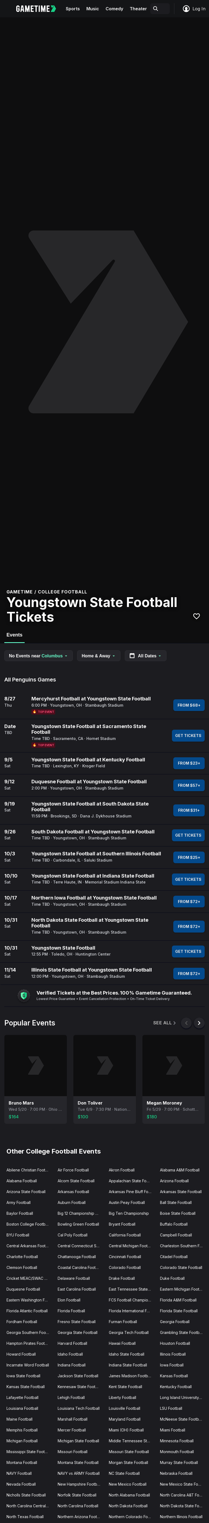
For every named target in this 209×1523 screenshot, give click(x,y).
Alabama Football (21, 1180)
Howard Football (21, 1354)
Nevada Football (21, 1484)
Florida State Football (179, 1310)
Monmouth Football (177, 1451)
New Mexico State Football (183, 1484)
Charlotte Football (22, 1256)
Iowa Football (172, 1365)
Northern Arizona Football (80, 1516)
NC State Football (124, 1473)
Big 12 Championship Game (81, 1213)
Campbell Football (176, 1235)
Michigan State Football (78, 1440)
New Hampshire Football (79, 1484)
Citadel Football (174, 1256)
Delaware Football (74, 1278)
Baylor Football (19, 1213)
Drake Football (122, 1278)
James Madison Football (130, 1375)
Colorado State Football (181, 1267)
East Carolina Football (77, 1289)
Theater (138, 8)
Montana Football (21, 1462)
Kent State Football (125, 1386)
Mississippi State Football (28, 1451)
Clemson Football (21, 1267)
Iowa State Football (23, 1375)
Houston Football (175, 1343)
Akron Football (122, 1170)
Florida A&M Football (178, 1300)
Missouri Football (72, 1451)
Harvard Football (72, 1343)
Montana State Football (78, 1462)
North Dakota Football (128, 1505)
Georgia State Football (77, 1332)
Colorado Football (125, 1267)
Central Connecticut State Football (81, 1245)
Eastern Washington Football (29, 1300)
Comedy (114, 8)
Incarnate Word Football (27, 1365)
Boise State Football (177, 1213)
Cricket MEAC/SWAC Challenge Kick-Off (29, 1278)
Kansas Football (174, 1375)
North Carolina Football (78, 1505)
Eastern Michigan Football (182, 1289)
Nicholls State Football (26, 1495)
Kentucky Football (176, 1386)
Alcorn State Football (76, 1180)
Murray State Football (179, 1462)
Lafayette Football (22, 1397)
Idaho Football (70, 1354)
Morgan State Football (128, 1462)
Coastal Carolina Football (80, 1267)
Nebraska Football (176, 1473)
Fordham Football (21, 1321)
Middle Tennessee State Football (132, 1440)
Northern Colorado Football (132, 1516)
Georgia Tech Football (129, 1332)
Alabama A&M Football (180, 1170)
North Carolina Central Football (29, 1505)
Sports (73, 8)
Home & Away (99, 656)
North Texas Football (25, 1516)
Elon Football (69, 1300)
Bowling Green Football (78, 1224)
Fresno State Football (77, 1321)
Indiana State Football (128, 1365)
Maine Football (19, 1419)
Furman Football (123, 1321)
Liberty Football (122, 1397)
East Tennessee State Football (132, 1289)
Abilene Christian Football (28, 1170)
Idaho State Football (126, 1354)
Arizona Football (174, 1180)
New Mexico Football (127, 1484)
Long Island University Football (183, 1397)
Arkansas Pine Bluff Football (132, 1191)
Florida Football (71, 1310)
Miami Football (172, 1430)
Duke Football (172, 1278)
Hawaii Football (122, 1343)
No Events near (38, 655)
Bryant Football (122, 1224)
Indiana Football (72, 1365)
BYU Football (17, 1235)
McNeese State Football (181, 1419)
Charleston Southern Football (183, 1245)
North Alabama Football (129, 1495)
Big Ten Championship (129, 1213)
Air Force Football (73, 1170)
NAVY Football (19, 1473)
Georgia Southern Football (29, 1332)
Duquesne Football (23, 1289)
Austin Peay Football (127, 1202)
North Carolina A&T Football (183, 1495)
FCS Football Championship (132, 1300)
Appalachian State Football (132, 1180)
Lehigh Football (71, 1397)
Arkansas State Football (181, 1191)
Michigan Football (22, 1440)
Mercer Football (72, 1430)
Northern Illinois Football (181, 1516)
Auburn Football (72, 1202)
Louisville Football (124, 1408)
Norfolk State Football (77, 1495)
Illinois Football (173, 1354)
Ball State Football (176, 1202)
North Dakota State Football (183, 1505)
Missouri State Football (129, 1451)
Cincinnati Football (125, 1256)
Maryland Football (125, 1419)
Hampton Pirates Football (28, 1343)
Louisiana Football (22, 1408)
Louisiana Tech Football (79, 1408)
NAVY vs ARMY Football (79, 1473)
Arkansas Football (73, 1191)
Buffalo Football (174, 1224)
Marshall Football (72, 1419)
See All (165, 1022)
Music (92, 8)
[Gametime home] (39, 8)
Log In (193, 9)
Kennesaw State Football (80, 1386)
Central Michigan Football (131, 1245)
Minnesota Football (177, 1440)
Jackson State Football (78, 1375)
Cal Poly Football (72, 1235)
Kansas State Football (25, 1386)
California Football (125, 1235)
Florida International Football (132, 1310)
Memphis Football (22, 1430)
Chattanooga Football (77, 1256)
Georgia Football (175, 1321)
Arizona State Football (25, 1191)
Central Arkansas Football (29, 1245)
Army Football (18, 1202)
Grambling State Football (181, 1332)
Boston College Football (27, 1224)
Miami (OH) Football (126, 1430)
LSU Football (171, 1408)
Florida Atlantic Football (27, 1310)
